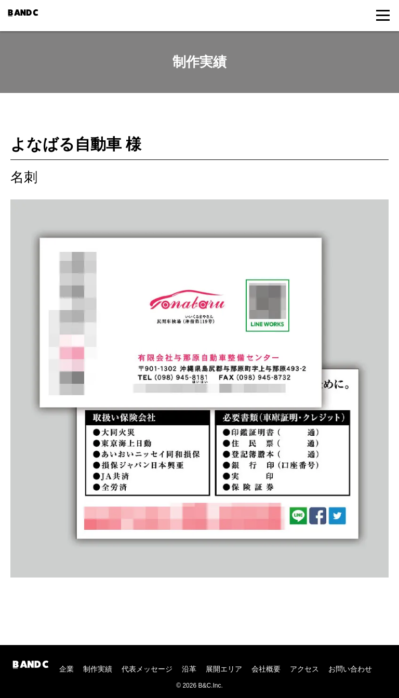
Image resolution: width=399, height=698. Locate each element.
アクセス (304, 669)
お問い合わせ (350, 669)
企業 (66, 669)
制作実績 (97, 669)
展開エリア (224, 669)
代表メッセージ (147, 669)
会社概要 (266, 669)
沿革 (189, 669)
